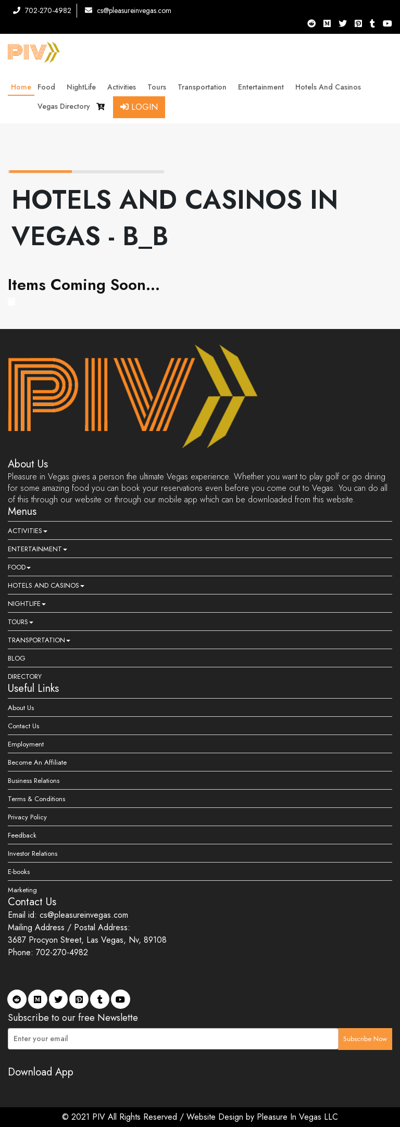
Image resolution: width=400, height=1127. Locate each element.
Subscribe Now (365, 1039)
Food (49, 87)
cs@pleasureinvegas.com (128, 10)
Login (139, 107)
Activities (124, 87)
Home (21, 87)
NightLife (84, 87)
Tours (159, 87)
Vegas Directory (64, 106)
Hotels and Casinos (330, 87)
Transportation (205, 87)
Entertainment (263, 87)
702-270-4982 (42, 10)
